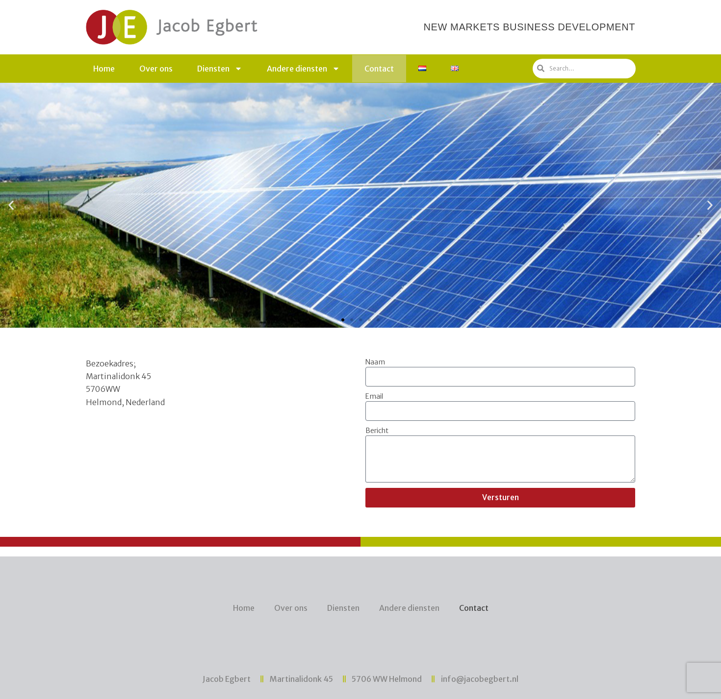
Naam (375, 362)
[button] (342, 319)
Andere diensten (303, 68)
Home (104, 68)
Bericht (376, 430)
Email (374, 396)
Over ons (156, 68)
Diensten (219, 68)
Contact (379, 68)
